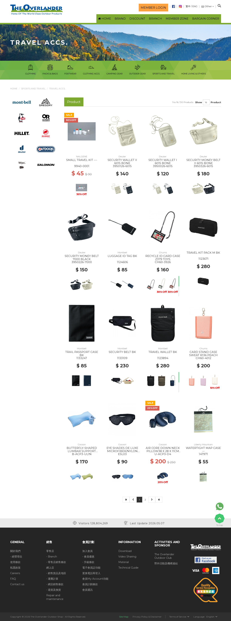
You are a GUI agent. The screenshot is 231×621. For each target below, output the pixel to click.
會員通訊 (87, 589)
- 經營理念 (16, 556)
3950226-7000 (82, 262)
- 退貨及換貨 (53, 589)
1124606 (122, 262)
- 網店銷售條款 (54, 584)
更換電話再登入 (91, 573)
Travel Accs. (57, 88)
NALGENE (81, 156)
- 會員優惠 (88, 556)
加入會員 (87, 551)
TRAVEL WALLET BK (163, 352)
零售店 (50, 551)
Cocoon (82, 444)
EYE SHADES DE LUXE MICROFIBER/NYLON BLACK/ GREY (122, 451)
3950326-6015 (203, 166)
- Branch (51, 556)
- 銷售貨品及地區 (56, 573)
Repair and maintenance (54, 597)
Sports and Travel (33, 88)
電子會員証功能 (91, 567)
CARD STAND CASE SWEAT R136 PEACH (203, 353)
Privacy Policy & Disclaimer (147, 616)
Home (13, 88)
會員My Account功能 (95, 578)
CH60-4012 (203, 358)
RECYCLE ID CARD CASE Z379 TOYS (162, 257)
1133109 (122, 358)
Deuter (122, 156)
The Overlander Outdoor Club (164, 556)
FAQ (13, 578)
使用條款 (15, 562)
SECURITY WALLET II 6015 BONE (122, 161)
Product (216, 102)
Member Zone (177, 18)
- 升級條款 (88, 562)
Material (123, 562)
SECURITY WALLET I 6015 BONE (163, 161)
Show (198, 102)
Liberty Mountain (203, 444)
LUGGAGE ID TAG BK (122, 256)
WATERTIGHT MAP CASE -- (203, 449)
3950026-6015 (163, 166)
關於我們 (15, 551)
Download (124, 551)
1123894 (162, 358)
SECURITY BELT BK (122, 352)
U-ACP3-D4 (162, 454)
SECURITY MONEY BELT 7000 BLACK (82, 257)
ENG (194, 6)
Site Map (123, 616)
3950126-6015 (122, 166)
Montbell (122, 252)
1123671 (203, 258)
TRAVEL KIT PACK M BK (203, 252)
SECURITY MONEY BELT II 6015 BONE (203, 161)
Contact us (17, 584)
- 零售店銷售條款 (56, 562)
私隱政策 (15, 567)
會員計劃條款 (90, 584)
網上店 (50, 567)
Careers (15, 573)
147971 (203, 454)
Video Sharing (127, 556)
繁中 (188, 6)
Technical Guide (128, 567)
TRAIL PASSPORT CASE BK (81, 353)
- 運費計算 (52, 578)
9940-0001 (81, 166)
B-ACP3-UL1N (82, 454)
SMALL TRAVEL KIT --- (81, 160)
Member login (153, 7)
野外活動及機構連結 (166, 563)
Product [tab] (73, 102)
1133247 (81, 358)
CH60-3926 (163, 262)
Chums (163, 252)
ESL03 (122, 454)
